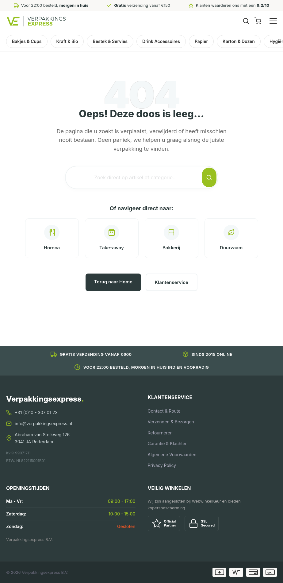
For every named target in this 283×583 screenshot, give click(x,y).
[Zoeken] (246, 21)
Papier (201, 41)
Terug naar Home (113, 282)
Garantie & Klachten (168, 443)
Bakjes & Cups (27, 41)
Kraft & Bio (67, 41)
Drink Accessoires (161, 41)
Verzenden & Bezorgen (171, 421)
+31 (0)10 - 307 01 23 (36, 412)
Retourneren (160, 432)
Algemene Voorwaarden (172, 454)
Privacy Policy (162, 465)
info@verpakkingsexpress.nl (43, 423)
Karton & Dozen (239, 41)
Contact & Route (164, 411)
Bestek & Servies (110, 41)
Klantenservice (171, 282)
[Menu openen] (273, 21)
